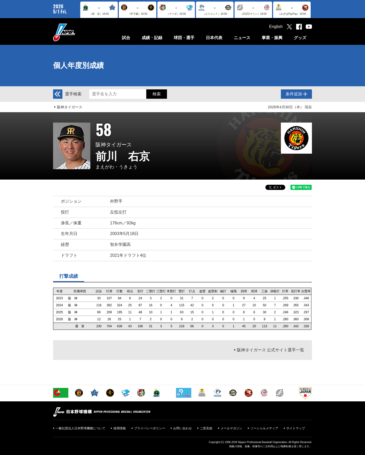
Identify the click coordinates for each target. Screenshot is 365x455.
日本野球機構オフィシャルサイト (77, 32)
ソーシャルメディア (264, 428)
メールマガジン (231, 428)
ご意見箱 (206, 428)
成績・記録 (152, 37)
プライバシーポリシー (149, 428)
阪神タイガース (69, 107)
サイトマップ (295, 428)
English (276, 26)
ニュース (242, 37)
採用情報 (119, 428)
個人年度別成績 (78, 65)
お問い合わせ (182, 428)
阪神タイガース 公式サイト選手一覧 (270, 350)
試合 (126, 37)
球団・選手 (184, 37)
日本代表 (214, 37)
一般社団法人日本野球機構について (80, 428)
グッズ (300, 37)
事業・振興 (272, 37)
